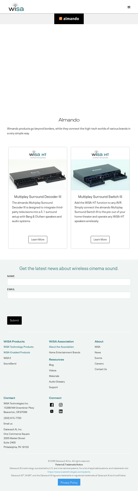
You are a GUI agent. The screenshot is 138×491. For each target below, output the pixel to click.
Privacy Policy (69, 482)
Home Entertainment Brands (64, 352)
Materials (54, 375)
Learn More (37, 239)
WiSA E (7, 357)
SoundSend (10, 363)
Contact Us (101, 369)
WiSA (97, 346)
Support (53, 387)
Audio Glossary (57, 381)
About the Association (61, 346)
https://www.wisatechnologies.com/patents (69, 471)
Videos (52, 370)
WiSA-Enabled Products (17, 352)
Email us (8, 423)
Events (98, 357)
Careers (99, 363)
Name (11, 276)
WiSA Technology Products (19, 346)
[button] (129, 7)
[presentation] (34, 306)
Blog (51, 364)
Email (11, 289)
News (98, 352)
